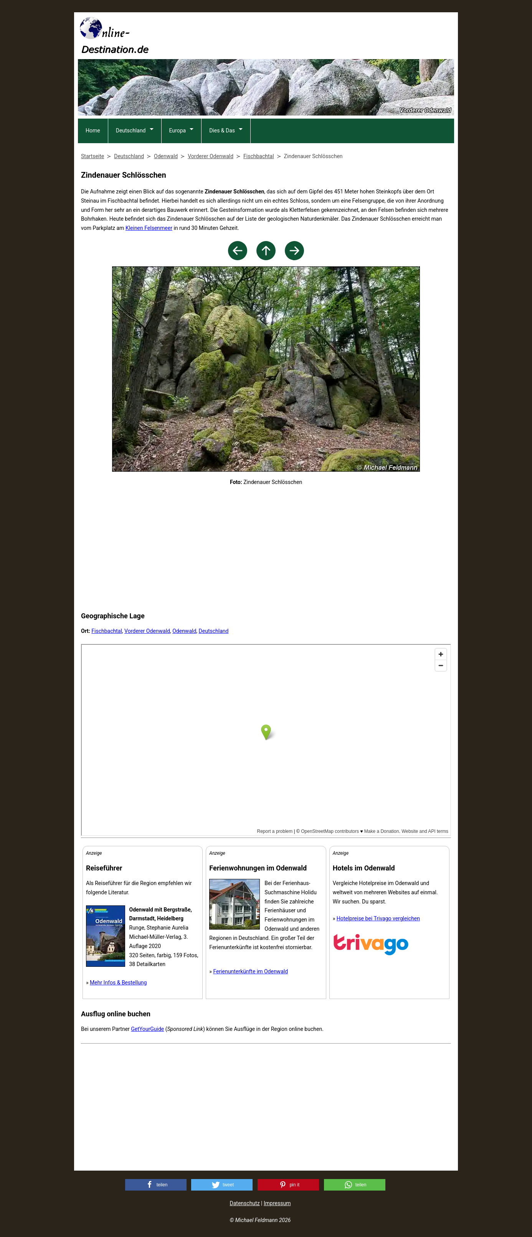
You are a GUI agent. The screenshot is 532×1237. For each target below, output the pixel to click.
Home (93, 130)
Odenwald (184, 631)
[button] (156, 1185)
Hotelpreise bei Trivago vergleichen (378, 918)
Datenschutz (245, 1203)
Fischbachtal (106, 631)
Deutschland (131, 130)
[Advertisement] (314, 35)
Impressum (277, 1203)
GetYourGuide (147, 1029)
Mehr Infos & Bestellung (118, 982)
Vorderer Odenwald (147, 631)
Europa (177, 130)
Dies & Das (222, 130)
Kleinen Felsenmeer (149, 228)
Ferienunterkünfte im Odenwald (250, 971)
